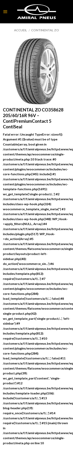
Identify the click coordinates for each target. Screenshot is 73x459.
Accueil (20, 30)
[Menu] (5, 11)
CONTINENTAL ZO (45, 30)
